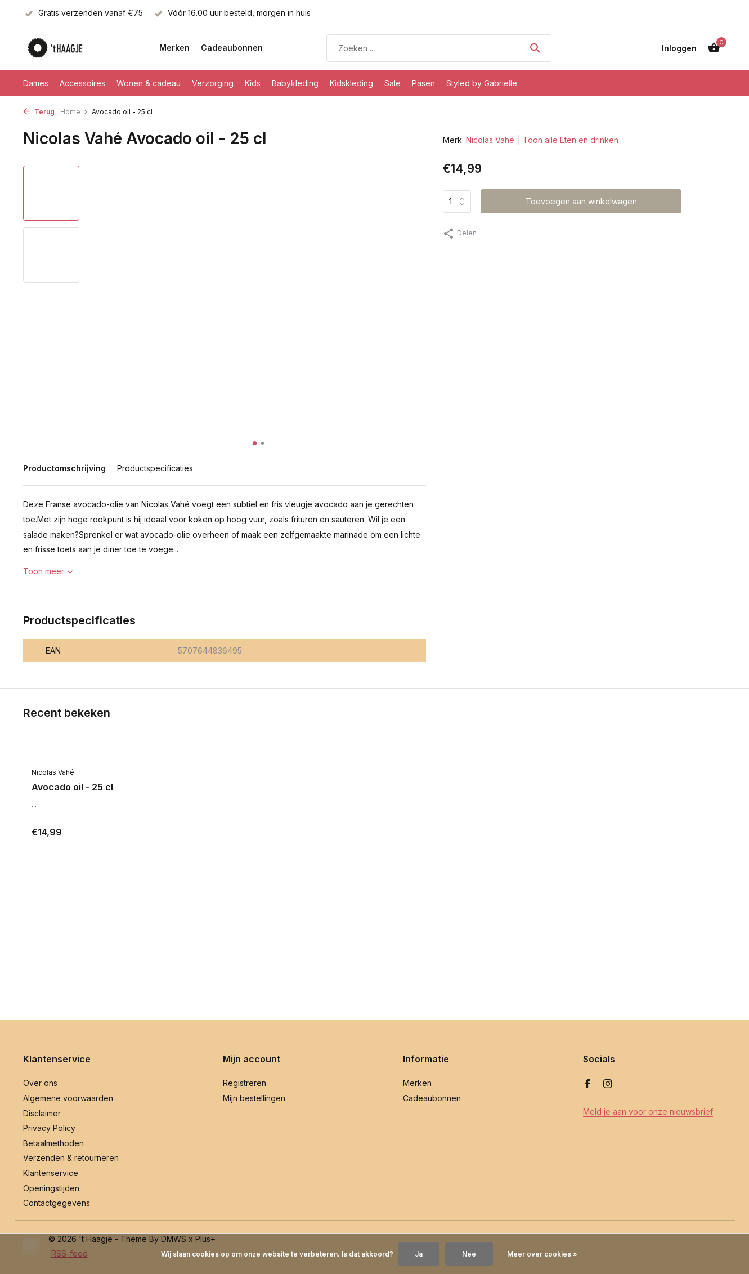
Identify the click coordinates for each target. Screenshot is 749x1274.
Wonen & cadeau (148, 83)
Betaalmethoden (53, 1143)
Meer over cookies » (542, 1254)
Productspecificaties (155, 468)
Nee (469, 1254)
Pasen (423, 83)
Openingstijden (51, 1188)
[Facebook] (587, 1084)
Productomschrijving (64, 468)
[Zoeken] (438, 48)
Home (74, 112)
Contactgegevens (56, 1203)
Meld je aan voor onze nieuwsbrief (648, 1111)
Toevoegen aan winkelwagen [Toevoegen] (581, 201)
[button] (254, 443)
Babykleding (295, 83)
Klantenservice (50, 1173)
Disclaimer (42, 1113)
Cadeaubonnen (232, 47)
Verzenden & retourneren (71, 1158)
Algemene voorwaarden (68, 1098)
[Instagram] (607, 1084)
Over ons (40, 1083)
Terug (39, 112)
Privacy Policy (49, 1128)
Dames (35, 83)
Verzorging (213, 83)
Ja (419, 1254)
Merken (174, 47)
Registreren (244, 1083)
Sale (392, 83)
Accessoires (82, 83)
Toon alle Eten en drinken (570, 140)
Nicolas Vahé (490, 140)
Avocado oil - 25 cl (72, 787)
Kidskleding (351, 83)
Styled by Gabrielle (481, 83)
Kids (253, 83)
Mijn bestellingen (254, 1098)
